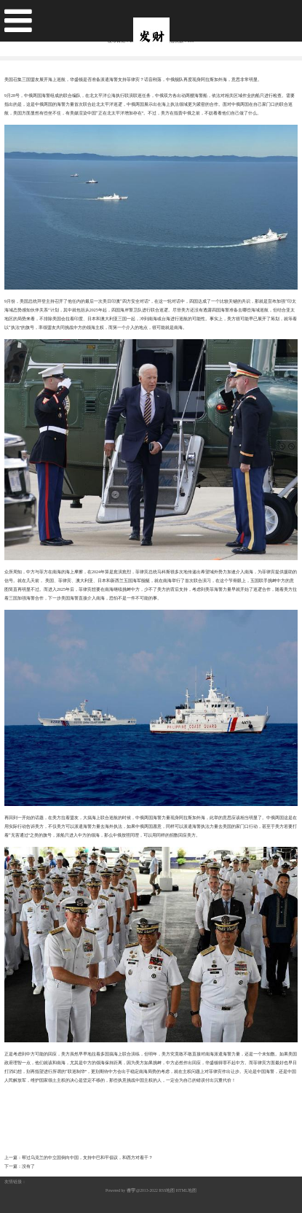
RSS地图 (167, 1190)
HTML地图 (186, 1190)
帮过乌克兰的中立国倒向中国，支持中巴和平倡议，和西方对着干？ (87, 1157)
